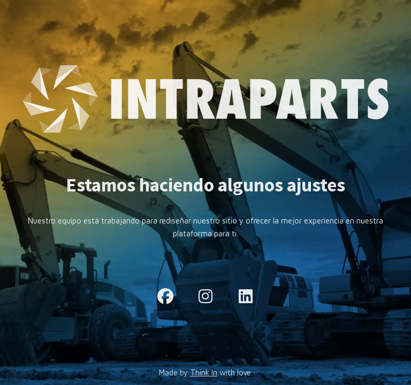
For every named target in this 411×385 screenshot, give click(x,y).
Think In (203, 372)
